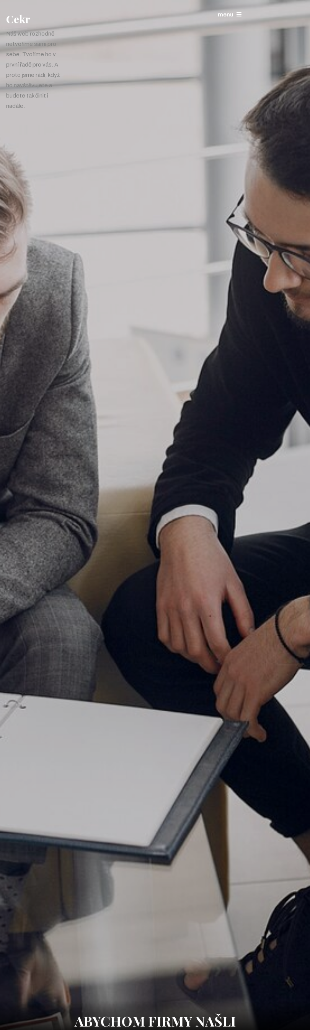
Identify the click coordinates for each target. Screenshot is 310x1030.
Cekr (18, 19)
